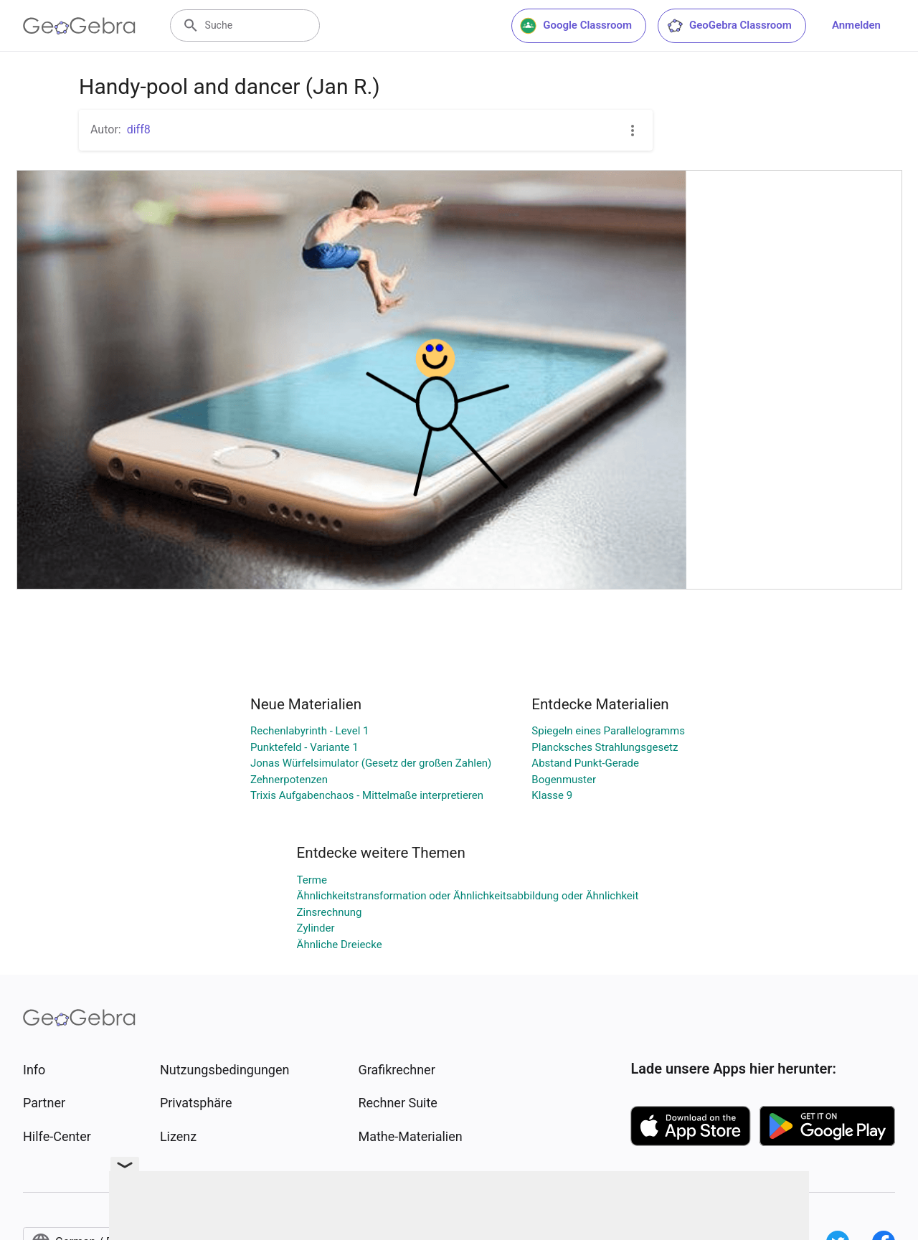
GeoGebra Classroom (729, 25)
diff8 (139, 129)
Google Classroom (576, 25)
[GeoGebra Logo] (79, 25)
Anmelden (856, 25)
